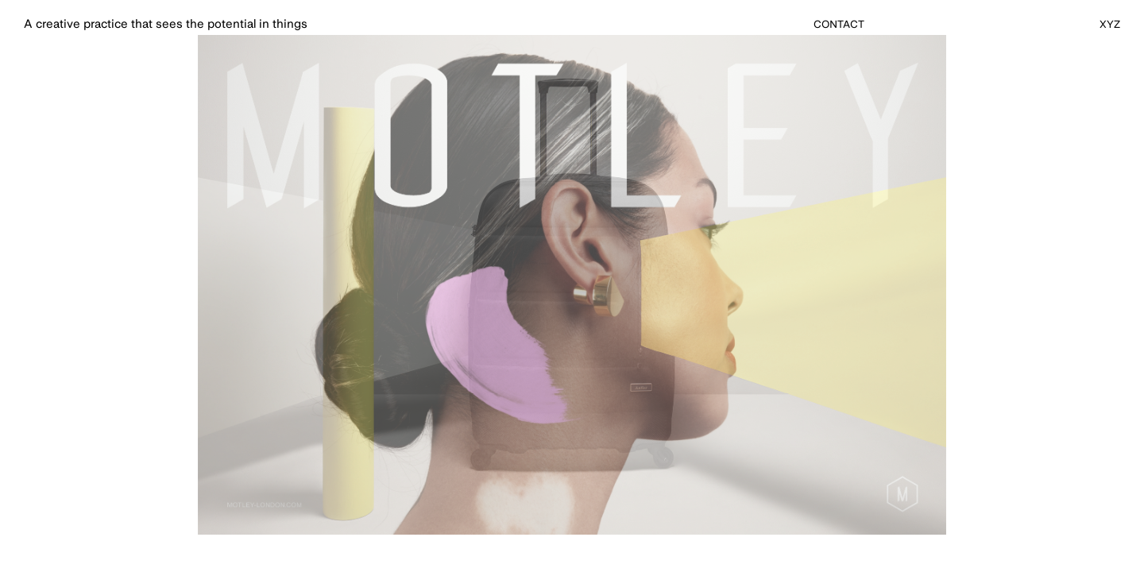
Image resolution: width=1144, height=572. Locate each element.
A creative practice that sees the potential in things (165, 24)
